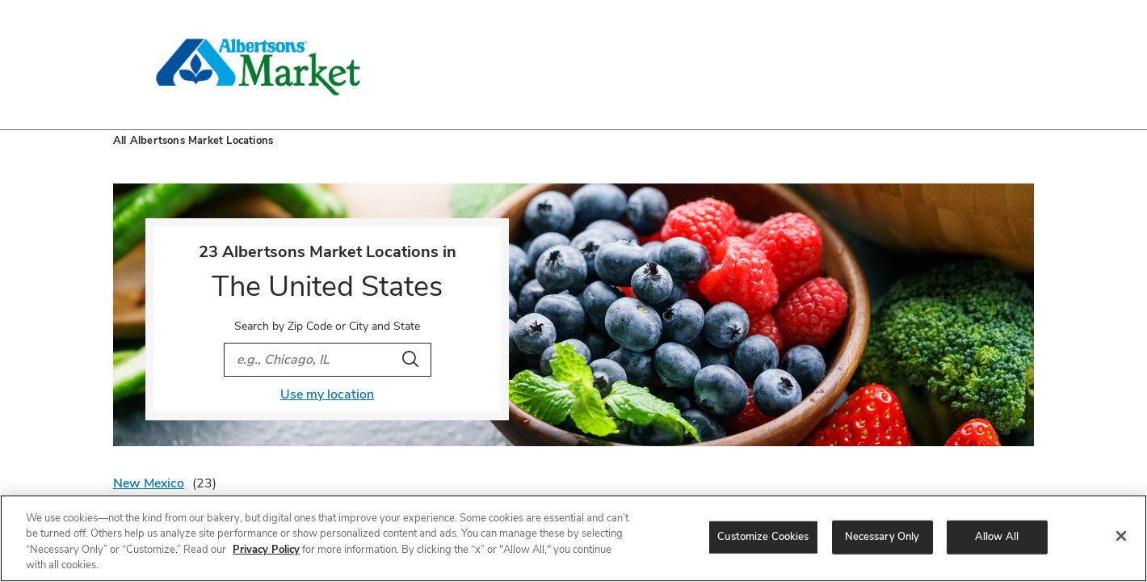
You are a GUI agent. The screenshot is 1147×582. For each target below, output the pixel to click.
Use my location (327, 394)
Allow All (997, 536)
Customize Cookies (763, 536)
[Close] (1121, 536)
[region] (573, 538)
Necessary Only (882, 536)
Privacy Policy (266, 549)
